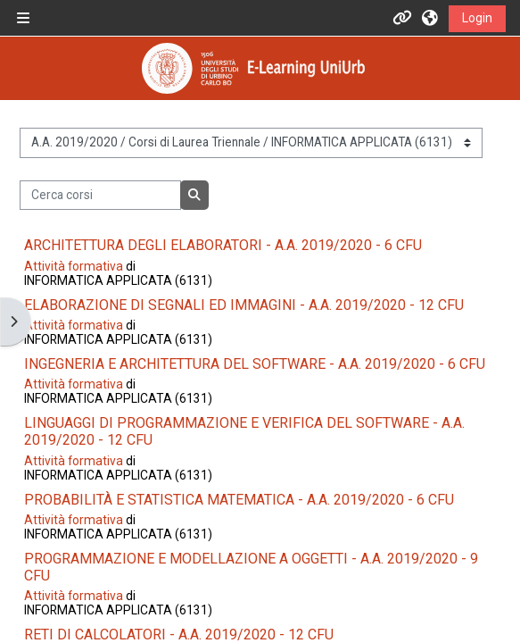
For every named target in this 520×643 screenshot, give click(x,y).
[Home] (253, 68)
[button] (431, 17)
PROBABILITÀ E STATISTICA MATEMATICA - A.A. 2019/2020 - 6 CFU (239, 499)
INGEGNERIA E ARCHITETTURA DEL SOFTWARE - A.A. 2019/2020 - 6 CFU (254, 363)
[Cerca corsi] (100, 195)
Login (477, 18)
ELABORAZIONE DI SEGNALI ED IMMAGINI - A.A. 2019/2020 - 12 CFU (244, 304)
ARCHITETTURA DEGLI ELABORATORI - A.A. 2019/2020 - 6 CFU (223, 245)
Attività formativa (73, 266)
